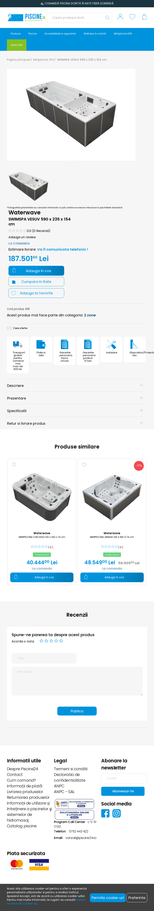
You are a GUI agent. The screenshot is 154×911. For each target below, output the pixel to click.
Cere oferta (17, 328)
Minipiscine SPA (43, 60)
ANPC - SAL (64, 791)
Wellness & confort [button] (95, 33)
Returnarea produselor (28, 797)
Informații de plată (24, 786)
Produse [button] (15, 33)
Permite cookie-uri (108, 897)
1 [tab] (69, 164)
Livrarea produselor (25, 791)
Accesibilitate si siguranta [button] (60, 33)
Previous (3, 184)
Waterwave (24, 212)
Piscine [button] (32, 33)
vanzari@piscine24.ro (80, 838)
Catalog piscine (22, 826)
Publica (77, 711)
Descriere (75, 385)
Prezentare (75, 398)
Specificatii (75, 410)
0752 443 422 (78, 831)
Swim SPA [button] (16, 45)
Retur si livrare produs (75, 423)
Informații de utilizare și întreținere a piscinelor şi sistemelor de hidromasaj (29, 811)
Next (139, 184)
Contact (15, 774)
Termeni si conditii (70, 769)
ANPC (59, 786)
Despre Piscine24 (22, 769)
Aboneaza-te (123, 791)
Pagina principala (18, 60)
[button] (120, 18)
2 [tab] (73, 164)
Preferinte (136, 897)
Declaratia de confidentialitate (69, 777)
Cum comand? (21, 780)
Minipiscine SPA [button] (123, 33)
